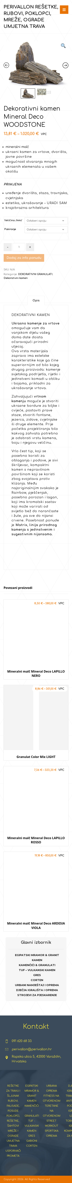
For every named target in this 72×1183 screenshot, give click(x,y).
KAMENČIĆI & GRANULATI (37, 965)
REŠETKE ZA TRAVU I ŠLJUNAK (13, 1091)
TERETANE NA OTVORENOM (51, 1111)
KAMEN (37, 960)
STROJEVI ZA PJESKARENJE (37, 995)
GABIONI (31, 1141)
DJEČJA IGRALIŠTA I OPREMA (37, 990)
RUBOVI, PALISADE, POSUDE (13, 1106)
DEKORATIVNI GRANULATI (35, 274)
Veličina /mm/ (13, 220)
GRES (37, 975)
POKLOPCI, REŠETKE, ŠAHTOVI (13, 1121)
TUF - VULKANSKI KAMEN (32, 1126)
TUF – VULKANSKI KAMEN (37, 970)
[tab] (36, 300)
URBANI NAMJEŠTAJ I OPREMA (37, 985)
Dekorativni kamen (16, 278)
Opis (36, 300)
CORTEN (37, 980)
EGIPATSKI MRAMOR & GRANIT (37, 955)
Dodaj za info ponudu (24, 258)
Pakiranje (10, 229)
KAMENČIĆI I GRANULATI (32, 1111)
